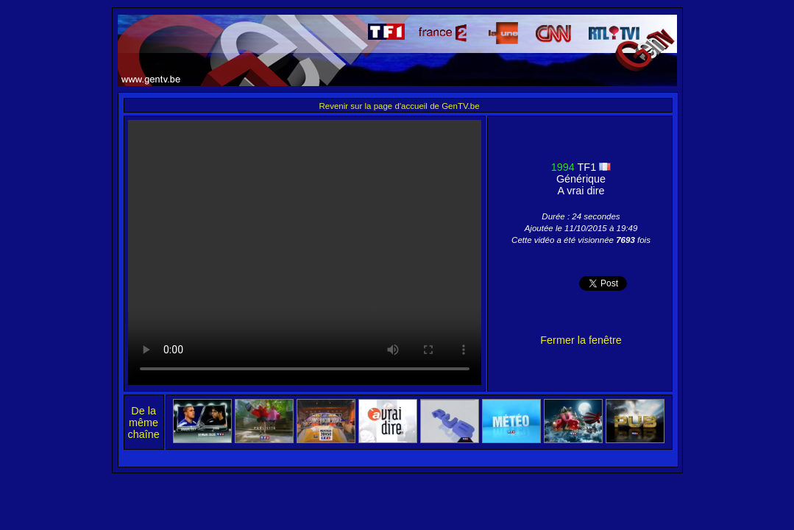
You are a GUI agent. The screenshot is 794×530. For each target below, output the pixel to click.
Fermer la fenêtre (580, 340)
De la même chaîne (144, 422)
